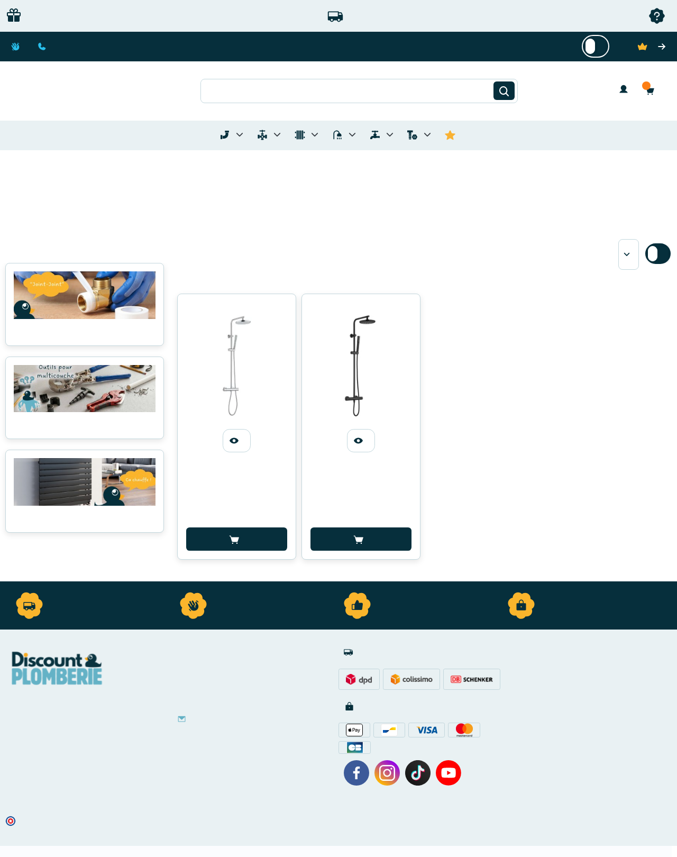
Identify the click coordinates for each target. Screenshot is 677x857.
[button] (652, 90)
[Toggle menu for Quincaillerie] (427, 134)
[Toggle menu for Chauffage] (315, 134)
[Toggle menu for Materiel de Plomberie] (277, 134)
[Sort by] (628, 254)
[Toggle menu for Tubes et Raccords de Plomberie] (239, 134)
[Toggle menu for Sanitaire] (352, 134)
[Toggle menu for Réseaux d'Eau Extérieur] (390, 134)
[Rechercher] (504, 91)
